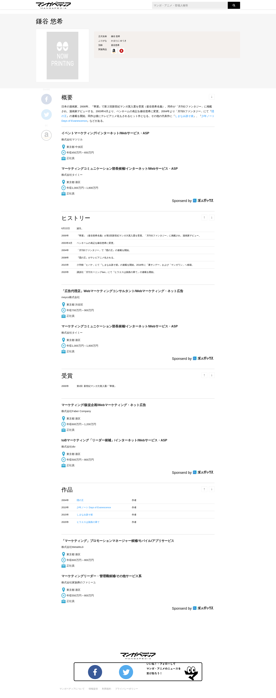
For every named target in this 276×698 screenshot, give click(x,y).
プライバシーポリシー (126, 688)
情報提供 (93, 688)
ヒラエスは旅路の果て (88, 522)
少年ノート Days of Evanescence (94, 507)
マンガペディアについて (72, 688)
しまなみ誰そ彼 (184, 115)
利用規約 (106, 688)
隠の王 (80, 500)
